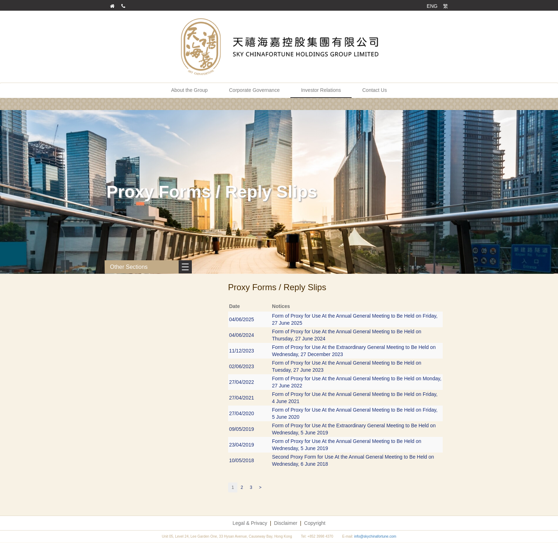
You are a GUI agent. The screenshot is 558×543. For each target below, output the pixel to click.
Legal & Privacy (250, 523)
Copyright (315, 523)
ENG (432, 6)
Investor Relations (321, 90)
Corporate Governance (254, 90)
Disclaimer (285, 523)
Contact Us (374, 90)
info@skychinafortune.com (375, 536)
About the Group (189, 90)
